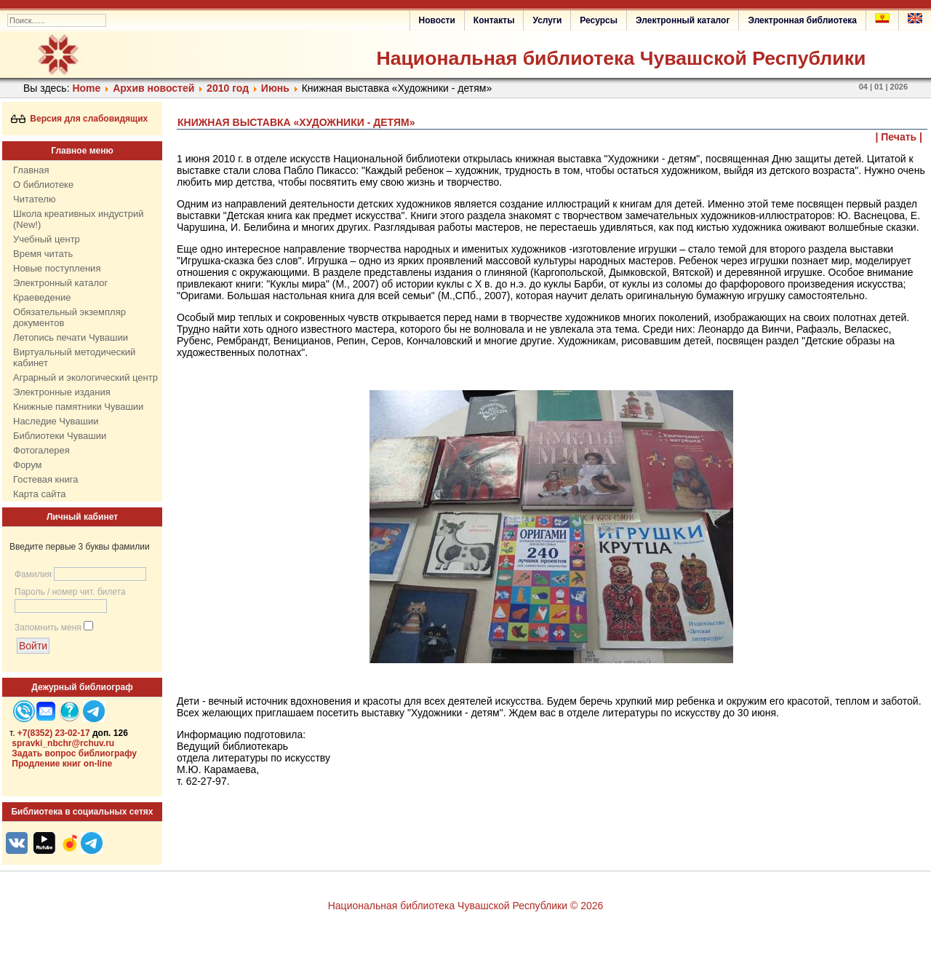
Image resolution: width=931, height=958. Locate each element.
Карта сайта (39, 493)
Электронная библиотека (802, 20)
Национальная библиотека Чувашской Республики (621, 58)
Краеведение (42, 297)
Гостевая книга (45, 479)
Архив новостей (153, 88)
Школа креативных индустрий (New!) (78, 219)
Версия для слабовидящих (79, 119)
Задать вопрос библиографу (74, 753)
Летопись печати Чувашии (70, 337)
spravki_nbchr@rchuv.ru (63, 743)
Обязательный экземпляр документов (69, 317)
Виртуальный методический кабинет (74, 357)
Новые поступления (56, 268)
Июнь (276, 88)
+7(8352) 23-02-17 (53, 733)
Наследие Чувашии (55, 421)
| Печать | (899, 137)
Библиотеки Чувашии (59, 435)
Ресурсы (599, 20)
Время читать (43, 253)
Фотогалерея (41, 450)
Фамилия (33, 574)
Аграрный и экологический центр (85, 377)
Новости (437, 20)
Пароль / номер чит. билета (70, 592)
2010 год (228, 88)
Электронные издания (62, 392)
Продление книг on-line (62, 764)
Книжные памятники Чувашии (78, 406)
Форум (27, 464)
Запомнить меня (48, 627)
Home (86, 88)
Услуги (547, 20)
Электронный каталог (683, 20)
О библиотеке (43, 184)
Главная (31, 170)
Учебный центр (46, 239)
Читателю (34, 199)
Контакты (494, 20)
